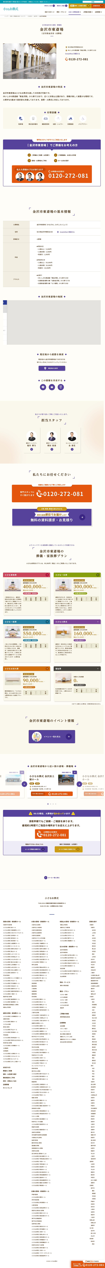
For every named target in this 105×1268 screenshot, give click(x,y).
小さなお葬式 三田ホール (39, 1249)
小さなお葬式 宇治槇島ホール (11, 982)
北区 (93, 934)
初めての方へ (49, 12)
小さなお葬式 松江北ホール (67, 929)
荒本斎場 (34, 995)
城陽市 (93, 966)
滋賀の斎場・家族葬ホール (12, 1012)
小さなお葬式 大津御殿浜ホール (12, 1015)
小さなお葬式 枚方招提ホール (40, 1043)
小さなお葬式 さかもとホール (11, 1055)
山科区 (94, 955)
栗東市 (93, 1171)
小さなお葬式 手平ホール (67, 934)
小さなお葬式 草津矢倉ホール (11, 1036)
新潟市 (93, 1240)
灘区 (93, 1189)
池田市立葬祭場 (36, 1131)
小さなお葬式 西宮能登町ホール (40, 1254)
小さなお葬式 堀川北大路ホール (12, 960)
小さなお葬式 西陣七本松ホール (12, 947)
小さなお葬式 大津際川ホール (11, 1052)
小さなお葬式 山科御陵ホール (11, 963)
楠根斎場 (34, 992)
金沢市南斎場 (64, 948)
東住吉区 (94, 1043)
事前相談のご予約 (9, 1076)
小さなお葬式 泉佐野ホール (39, 1165)
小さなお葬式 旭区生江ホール (40, 955)
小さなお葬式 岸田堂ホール (39, 1006)
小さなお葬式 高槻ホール (39, 1024)
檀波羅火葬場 (35, 1144)
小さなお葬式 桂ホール (9, 926)
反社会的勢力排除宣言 (66, 1040)
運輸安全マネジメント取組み (68, 1038)
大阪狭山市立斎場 (36, 1136)
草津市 (93, 1165)
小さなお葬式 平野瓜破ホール (40, 1163)
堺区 (93, 1069)
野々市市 (93, 1232)
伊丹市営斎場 (35, 1198)
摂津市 (93, 1117)
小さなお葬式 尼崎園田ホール (40, 1238)
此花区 (94, 1011)
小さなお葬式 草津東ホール (10, 1031)
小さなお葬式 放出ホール (39, 939)
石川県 (91, 1226)
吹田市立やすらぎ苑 (37, 1054)
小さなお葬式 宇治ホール (10, 979)
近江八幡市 (94, 1178)
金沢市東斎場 (64, 951)
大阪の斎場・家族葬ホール (40, 920)
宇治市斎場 (6, 974)
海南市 (93, 1224)
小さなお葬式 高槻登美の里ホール (41, 1032)
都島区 (94, 1059)
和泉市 (93, 1088)
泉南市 (93, 1120)
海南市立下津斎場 (65, 926)
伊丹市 (93, 1205)
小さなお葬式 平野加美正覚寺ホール (42, 1157)
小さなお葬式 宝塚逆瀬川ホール (40, 1235)
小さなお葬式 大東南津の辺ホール (41, 1085)
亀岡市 (93, 987)
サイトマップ (7, 1086)
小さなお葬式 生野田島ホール (40, 950)
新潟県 (91, 1237)
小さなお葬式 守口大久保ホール (40, 1091)
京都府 (91, 923)
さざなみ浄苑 (7, 1023)
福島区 (94, 1054)
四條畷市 (93, 1112)
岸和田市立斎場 (36, 1107)
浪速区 (94, 1032)
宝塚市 (93, 1210)
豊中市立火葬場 (36, 1069)
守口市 (93, 1152)
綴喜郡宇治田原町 (96, 976)
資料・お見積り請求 (9, 1073)
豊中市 (93, 1131)
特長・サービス (65, 981)
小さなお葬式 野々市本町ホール (69, 972)
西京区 (94, 944)
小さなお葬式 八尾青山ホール (40, 1016)
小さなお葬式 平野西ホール (39, 960)
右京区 (94, 929)
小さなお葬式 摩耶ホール (39, 1196)
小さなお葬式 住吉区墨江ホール (40, 958)
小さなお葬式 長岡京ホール (10, 971)
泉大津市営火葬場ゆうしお (39, 1152)
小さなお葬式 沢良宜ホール (39, 1048)
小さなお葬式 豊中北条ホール (40, 1077)
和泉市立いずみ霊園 (37, 1120)
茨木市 (93, 1091)
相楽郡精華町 (94, 982)
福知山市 (93, 992)
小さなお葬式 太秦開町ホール (11, 942)
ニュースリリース (65, 1030)
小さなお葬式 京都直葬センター (12, 929)
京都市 (93, 926)
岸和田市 (93, 1109)
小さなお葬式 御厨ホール (39, 998)
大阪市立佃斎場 (36, 934)
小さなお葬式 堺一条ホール (39, 976)
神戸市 (93, 1186)
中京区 (94, 942)
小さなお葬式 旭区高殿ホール (40, 952)
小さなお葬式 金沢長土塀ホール (69, 954)
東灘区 (94, 1192)
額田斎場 (34, 984)
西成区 (94, 1038)
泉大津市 (93, 1083)
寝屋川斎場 (35, 1096)
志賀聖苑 (5, 1049)
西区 (93, 1035)
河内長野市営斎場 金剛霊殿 (39, 1133)
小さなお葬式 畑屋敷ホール (67, 939)
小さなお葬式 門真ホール (39, 1093)
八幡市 (93, 971)
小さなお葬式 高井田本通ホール (40, 1008)
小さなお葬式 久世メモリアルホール (13, 931)
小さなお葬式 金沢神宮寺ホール (69, 959)
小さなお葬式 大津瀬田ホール (11, 1044)
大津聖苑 (5, 1047)
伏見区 (94, 950)
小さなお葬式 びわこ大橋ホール (12, 1060)
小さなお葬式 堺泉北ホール (39, 974)
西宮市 (93, 1213)
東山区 (94, 947)
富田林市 (93, 1157)
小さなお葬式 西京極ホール (10, 939)
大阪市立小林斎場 (36, 926)
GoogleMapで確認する (72, 53)
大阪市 (93, 998)
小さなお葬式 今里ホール (39, 1160)
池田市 (93, 1080)
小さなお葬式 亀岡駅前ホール (11, 998)
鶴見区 (94, 1027)
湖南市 (93, 1181)
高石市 (93, 1125)
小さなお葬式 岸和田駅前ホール (40, 1109)
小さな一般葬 (64, 993)
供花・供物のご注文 (9, 1079)
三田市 (93, 1216)
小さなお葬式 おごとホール (10, 1057)
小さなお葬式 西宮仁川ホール (40, 1211)
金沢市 (93, 1229)
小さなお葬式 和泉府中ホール (40, 1123)
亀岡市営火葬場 (7, 995)
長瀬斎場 (34, 990)
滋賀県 (91, 1160)
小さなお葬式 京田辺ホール (10, 984)
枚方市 (93, 1141)
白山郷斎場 (63, 975)
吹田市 (93, 1115)
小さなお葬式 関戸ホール (67, 936)
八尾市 (93, 1155)
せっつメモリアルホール (38, 1064)
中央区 (94, 1024)
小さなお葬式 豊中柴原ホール (40, 1075)
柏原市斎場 (35, 1139)
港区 (93, 1056)
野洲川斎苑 (6, 1025)
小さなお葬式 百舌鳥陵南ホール (40, 971)
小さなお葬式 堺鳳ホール (39, 979)
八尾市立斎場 (35, 1011)
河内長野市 (94, 1107)
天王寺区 (94, 1030)
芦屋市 (93, 1200)
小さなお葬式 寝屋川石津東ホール (41, 1181)
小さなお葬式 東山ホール (10, 950)
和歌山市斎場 (64, 923)
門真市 (93, 1104)
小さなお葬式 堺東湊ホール (39, 1184)
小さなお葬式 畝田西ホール (67, 964)
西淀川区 (94, 1040)
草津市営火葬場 (7, 1041)
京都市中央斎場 (7, 923)
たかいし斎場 (35, 1115)
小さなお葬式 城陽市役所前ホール (12, 990)
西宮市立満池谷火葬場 (38, 1209)
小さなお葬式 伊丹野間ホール (40, 1201)
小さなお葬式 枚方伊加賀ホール (40, 1038)
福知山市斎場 (7, 1006)
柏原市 (93, 1099)
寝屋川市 (93, 1133)
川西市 (93, 1208)
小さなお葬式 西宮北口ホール (40, 1225)
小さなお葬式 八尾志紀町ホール (40, 1014)
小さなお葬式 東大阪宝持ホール (40, 1171)
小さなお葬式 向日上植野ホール (12, 968)
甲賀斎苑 (5, 1033)
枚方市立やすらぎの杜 (38, 1035)
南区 (93, 952)
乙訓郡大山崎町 (95, 984)
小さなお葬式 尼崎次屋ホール (40, 1246)
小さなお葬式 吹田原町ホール (40, 1059)
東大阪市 (93, 1139)
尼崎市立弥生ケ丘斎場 (38, 1243)
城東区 (94, 1014)
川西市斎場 (35, 1204)
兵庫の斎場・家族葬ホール (40, 1190)
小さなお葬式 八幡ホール (10, 992)
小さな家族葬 (64, 996)
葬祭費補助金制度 (65, 1015)
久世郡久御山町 (95, 974)
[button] (48, 802)
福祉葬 (62, 1006)
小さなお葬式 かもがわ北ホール (12, 958)
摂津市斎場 (35, 1067)
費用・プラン (61, 12)
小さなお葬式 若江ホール (39, 1000)
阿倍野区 (94, 1003)
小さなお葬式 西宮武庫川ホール (40, 1214)
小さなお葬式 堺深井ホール (39, 1168)
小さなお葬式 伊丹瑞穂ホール (40, 1227)
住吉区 (94, 1019)
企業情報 (97, 12)
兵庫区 (94, 1197)
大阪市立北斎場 (36, 923)
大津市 (93, 1163)
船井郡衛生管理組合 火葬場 (10, 1003)
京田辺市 (93, 968)
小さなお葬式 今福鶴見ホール (40, 942)
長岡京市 (93, 960)
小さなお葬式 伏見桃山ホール (11, 955)
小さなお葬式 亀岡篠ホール (10, 1000)
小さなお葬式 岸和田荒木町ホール (41, 1112)
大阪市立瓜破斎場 (36, 931)
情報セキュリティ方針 (66, 1035)
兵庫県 (91, 1184)
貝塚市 (93, 1096)
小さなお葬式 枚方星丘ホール (40, 1040)
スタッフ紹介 (64, 1027)
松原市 (93, 1147)
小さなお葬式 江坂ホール (39, 1056)
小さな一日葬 (64, 998)
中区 (93, 1072)
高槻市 (93, 1128)
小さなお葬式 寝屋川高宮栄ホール (41, 1104)
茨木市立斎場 (35, 1046)
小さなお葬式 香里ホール (39, 1101)
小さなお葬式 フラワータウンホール (42, 1251)
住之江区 (94, 1016)
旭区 (93, 1000)
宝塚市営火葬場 (36, 1222)
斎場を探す (93, 920)
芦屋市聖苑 (35, 1193)
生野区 (94, 1006)
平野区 (94, 1051)
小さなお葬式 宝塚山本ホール (40, 1233)
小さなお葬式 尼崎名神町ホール (40, 1206)
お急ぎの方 (6, 1066)
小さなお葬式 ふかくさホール (11, 952)
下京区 (94, 939)
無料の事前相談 (64, 984)
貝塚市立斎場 (35, 1149)
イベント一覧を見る (47, 735)
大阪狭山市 (94, 1093)
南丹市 (93, 990)
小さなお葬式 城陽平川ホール (11, 987)
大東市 (93, 1123)
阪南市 (93, 1136)
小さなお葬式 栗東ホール (10, 1020)
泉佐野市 (93, 1085)
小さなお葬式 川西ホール (39, 1230)
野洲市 (93, 1173)
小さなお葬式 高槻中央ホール (40, 1027)
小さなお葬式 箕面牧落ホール (40, 1128)
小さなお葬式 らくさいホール (11, 944)
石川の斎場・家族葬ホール (69, 945)
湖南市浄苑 (6, 1017)
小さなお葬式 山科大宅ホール (11, 966)
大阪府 (91, 995)
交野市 (93, 1101)
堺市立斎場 (35, 963)
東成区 (94, 1046)
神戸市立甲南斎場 (36, 1219)
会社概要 (62, 1024)
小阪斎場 (34, 987)
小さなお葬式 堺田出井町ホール (40, 966)
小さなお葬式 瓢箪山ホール (39, 1003)
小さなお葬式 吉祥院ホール (10, 934)
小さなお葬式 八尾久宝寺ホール (40, 1019)
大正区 (94, 1022)
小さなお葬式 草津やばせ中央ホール (13, 1039)
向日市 (93, 958)
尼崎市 (93, 1202)
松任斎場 (62, 967)
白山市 (93, 1234)
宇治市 (93, 963)
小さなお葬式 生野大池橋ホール (40, 947)
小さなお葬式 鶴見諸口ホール (40, 944)
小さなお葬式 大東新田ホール (40, 1083)
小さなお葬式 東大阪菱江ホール (40, 1155)
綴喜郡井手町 (94, 979)
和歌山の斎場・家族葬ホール (69, 920)
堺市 (92, 1064)
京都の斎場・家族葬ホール (12, 920)
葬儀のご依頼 (7, 1069)
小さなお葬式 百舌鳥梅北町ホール (41, 968)
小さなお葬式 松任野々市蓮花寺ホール (70, 969)
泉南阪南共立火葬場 (37, 1147)
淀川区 (94, 1061)
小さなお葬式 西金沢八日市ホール (69, 962)
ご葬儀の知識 (87, 12)
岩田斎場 (34, 982)
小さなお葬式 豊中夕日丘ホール (40, 1072)
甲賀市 (93, 1176)
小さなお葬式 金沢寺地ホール (68, 956)
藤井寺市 (93, 1144)
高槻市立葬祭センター (38, 1022)
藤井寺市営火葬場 (36, 1141)
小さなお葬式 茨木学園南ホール (40, 1051)
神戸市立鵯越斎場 (36, 1217)
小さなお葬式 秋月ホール (67, 931)
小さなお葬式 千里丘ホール (39, 1061)
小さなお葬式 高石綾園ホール (40, 1117)
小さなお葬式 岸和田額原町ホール (41, 1173)
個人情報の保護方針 (65, 1032)
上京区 (94, 931)
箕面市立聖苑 (35, 1125)
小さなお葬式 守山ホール (10, 1028)
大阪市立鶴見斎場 (36, 929)
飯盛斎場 (34, 1080)
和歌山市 (93, 1221)
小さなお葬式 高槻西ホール (39, 1030)
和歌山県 (92, 1218)
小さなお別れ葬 (64, 1004)
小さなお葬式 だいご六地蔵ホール (12, 976)
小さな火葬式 (64, 1001)
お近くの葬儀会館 (74, 12)
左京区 (94, 936)
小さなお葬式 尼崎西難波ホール (40, 1241)
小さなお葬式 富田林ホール (39, 1176)
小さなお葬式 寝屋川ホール (39, 1099)
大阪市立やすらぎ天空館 (38, 936)
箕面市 (93, 1149)
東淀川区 (94, 1048)
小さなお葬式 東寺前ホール (10, 936)
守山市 (93, 1168)
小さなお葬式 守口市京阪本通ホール (42, 1088)
